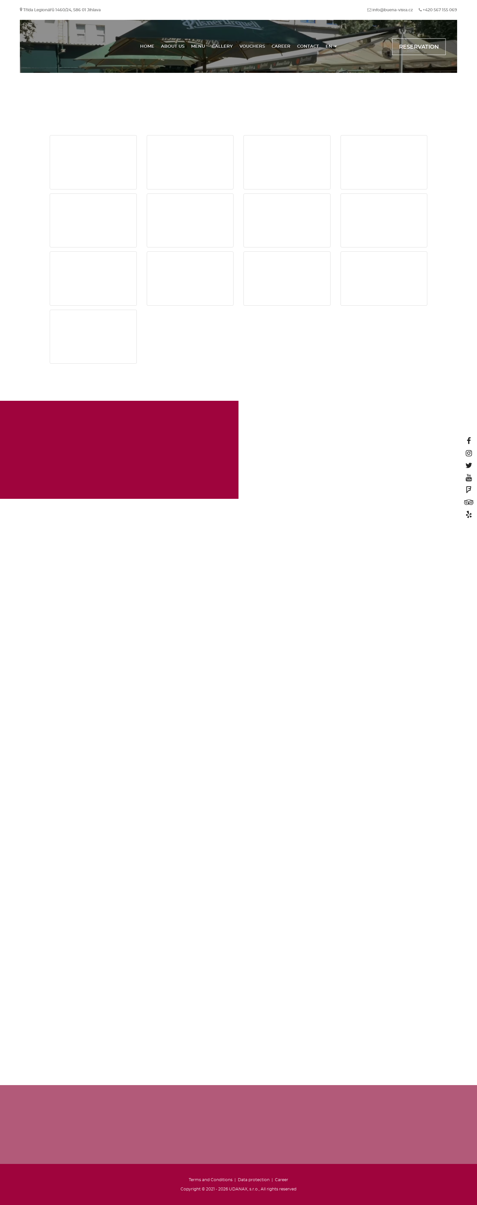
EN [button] (331, 46)
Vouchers (252, 46)
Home (147, 46)
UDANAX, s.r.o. (244, 1189)
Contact (308, 46)
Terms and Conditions (211, 1180)
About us (173, 46)
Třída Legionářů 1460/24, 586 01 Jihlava (62, 10)
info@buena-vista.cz (392, 10)
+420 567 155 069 (440, 10)
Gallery (222, 46)
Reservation (419, 47)
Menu (198, 46)
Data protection (254, 1180)
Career (281, 46)
